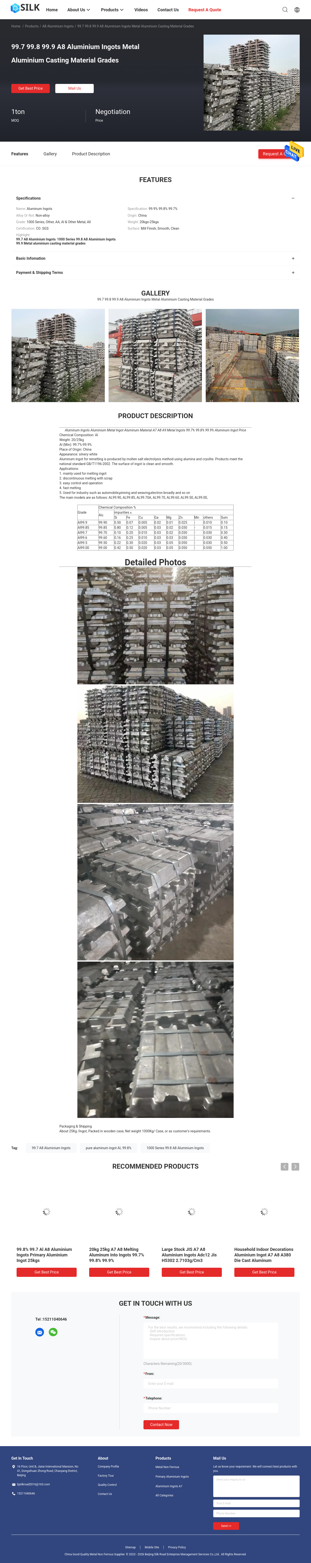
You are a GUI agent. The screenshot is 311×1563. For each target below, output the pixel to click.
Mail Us (74, 88)
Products (31, 26)
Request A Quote (279, 153)
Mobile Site (152, 1547)
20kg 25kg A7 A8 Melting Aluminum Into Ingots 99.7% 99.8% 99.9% (116, 1255)
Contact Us (105, 1494)
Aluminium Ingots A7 (169, 1486)
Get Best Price (31, 88)
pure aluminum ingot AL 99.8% (108, 1148)
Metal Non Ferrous (167, 1467)
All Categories (164, 1495)
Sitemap (130, 1547)
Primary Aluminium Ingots (172, 1476)
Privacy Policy (177, 1547)
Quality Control (107, 1485)
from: (149, 1374)
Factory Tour (106, 1475)
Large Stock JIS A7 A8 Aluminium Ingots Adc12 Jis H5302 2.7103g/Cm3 (189, 1255)
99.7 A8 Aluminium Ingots (51, 1148)
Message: (152, 1317)
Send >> (226, 1526)
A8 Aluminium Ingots (58, 26)
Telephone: (153, 1398)
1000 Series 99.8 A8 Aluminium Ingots (175, 1148)
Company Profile (108, 1466)
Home (15, 26)
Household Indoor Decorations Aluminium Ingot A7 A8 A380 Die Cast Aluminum (263, 1255)
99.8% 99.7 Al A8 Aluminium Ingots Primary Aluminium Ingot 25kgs (44, 1255)
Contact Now (161, 1424)
